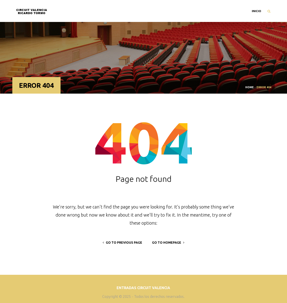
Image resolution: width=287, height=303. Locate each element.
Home (249, 87)
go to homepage (168, 242)
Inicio (256, 11)
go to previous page (122, 242)
